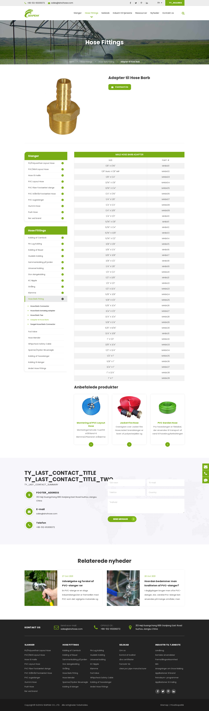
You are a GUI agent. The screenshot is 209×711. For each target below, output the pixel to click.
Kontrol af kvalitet (127, 655)
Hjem (71, 61)
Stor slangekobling (46, 274)
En (159, 2)
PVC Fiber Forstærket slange (46, 187)
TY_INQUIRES (175, 2)
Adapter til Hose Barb (130, 61)
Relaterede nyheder (104, 561)
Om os (122, 650)
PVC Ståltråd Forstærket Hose (46, 193)
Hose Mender (34, 337)
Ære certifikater (126, 659)
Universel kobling (46, 268)
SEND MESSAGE (124, 519)
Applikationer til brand (165, 673)
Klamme (46, 292)
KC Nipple (46, 280)
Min (156, 664)
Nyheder (154, 14)
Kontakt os (168, 14)
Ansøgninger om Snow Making (169, 668)
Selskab (105, 14)
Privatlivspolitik (177, 705)
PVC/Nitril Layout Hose (46, 169)
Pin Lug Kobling (46, 243)
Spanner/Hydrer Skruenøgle (41, 350)
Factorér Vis (124, 664)
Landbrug (159, 650)
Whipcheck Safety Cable (39, 344)
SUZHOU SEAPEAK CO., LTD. (47, 705)
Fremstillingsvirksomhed (166, 659)
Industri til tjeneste (122, 14)
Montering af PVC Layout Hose (91, 424)
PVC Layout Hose (46, 181)
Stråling (46, 286)
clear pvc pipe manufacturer (132, 668)
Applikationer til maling (165, 682)
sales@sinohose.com (60, 2)
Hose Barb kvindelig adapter (42, 310)
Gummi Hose (46, 206)
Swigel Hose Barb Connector (42, 324)
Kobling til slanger (36, 362)
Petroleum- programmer (167, 677)
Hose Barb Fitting (106, 61)
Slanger (78, 14)
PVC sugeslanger (46, 200)
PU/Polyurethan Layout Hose (46, 163)
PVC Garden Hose (167, 422)
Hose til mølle (46, 175)
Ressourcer (141, 14)
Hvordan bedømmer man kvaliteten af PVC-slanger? (161, 583)
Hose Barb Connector (39, 306)
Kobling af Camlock (46, 237)
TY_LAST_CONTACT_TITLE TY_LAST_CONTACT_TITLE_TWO (63, 476)
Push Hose (46, 212)
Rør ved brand (46, 218)
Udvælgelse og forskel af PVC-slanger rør (78, 583)
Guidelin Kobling (46, 256)
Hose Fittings (91, 14)
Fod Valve (32, 331)
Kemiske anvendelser (165, 655)
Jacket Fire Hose (129, 422)
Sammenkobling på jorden (46, 262)
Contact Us (119, 86)
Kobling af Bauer (46, 250)
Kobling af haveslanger (38, 356)
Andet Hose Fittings (37, 368)
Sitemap (164, 705)
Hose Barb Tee (36, 315)
